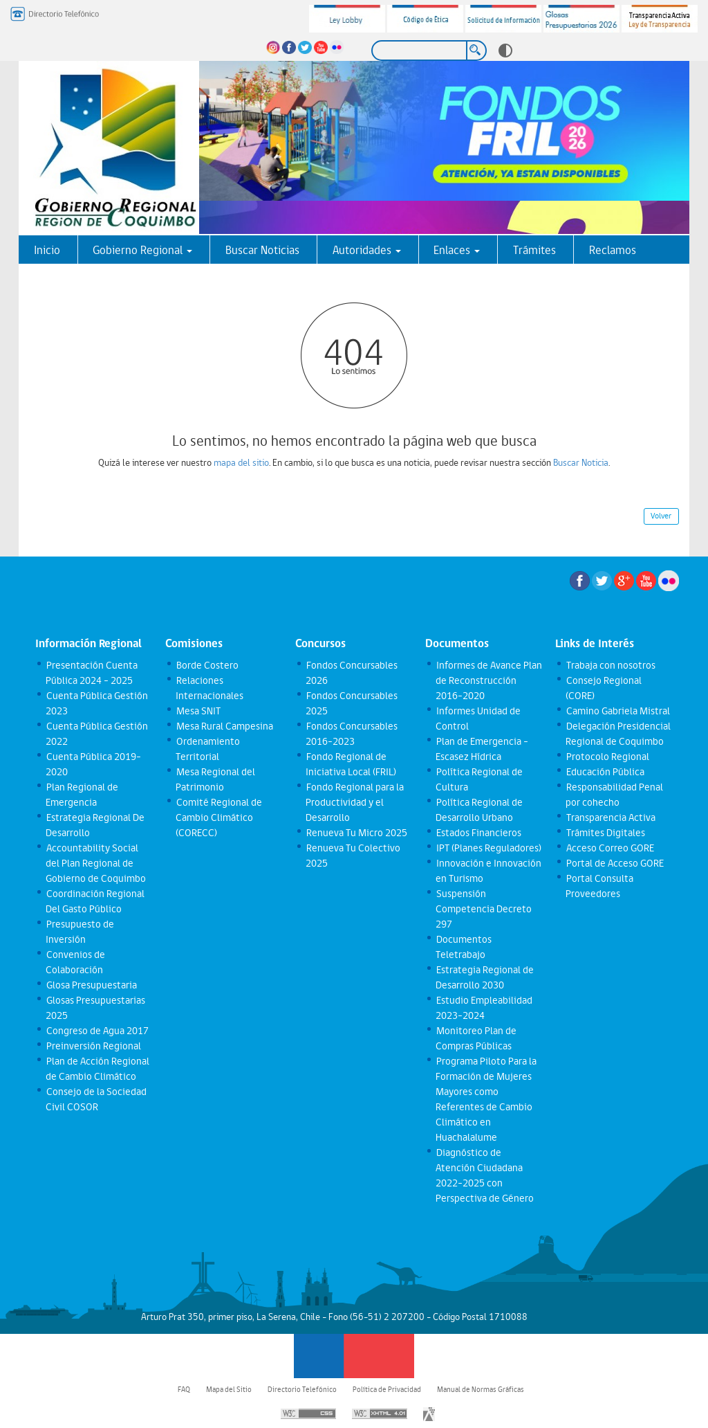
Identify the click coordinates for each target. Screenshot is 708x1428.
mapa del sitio (241, 462)
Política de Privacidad (387, 1389)
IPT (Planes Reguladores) (488, 848)
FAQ (184, 1389)
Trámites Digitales (605, 832)
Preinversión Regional (93, 1046)
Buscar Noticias (262, 250)
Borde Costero (207, 665)
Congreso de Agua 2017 (97, 1030)
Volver (661, 516)
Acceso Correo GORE (609, 848)
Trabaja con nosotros (610, 665)
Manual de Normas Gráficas (480, 1389)
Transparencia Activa (610, 817)
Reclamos (612, 250)
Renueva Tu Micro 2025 (356, 832)
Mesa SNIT (198, 711)
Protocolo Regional (607, 756)
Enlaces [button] (457, 250)
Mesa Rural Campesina (224, 726)
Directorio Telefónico (302, 1389)
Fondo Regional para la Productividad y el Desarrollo (354, 802)
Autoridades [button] (367, 250)
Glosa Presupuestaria (91, 985)
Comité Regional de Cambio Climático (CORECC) (218, 817)
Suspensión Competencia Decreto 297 (484, 908)
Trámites (534, 250)
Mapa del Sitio (229, 1389)
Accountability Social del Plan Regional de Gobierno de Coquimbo (96, 863)
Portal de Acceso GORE (614, 863)
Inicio (47, 250)
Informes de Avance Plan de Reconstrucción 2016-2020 (488, 680)
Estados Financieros (478, 832)
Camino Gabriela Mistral (617, 711)
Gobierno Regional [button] (142, 250)
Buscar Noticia (580, 462)
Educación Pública (605, 772)
